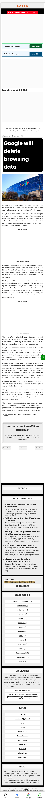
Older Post (39, 448)
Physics (21, 640)
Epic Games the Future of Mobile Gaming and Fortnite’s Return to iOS (21, 546)
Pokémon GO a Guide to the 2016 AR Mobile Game (20, 505)
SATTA (26, 789)
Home (22, 448)
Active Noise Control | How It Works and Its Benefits (22, 519)
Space (21, 649)
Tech (33, 414)
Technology (6, 416)
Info (15, 414)
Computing (21, 606)
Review (22, 727)
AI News (22, 714)
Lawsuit (28, 414)
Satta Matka (26, 790)
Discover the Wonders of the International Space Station (17, 560)
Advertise (23, 744)
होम (5, 795)
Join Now (36, 46)
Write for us (22, 732)
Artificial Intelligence (20, 601)
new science (29, 408)
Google (11, 414)
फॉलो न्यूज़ (28, 795)
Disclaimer (22, 753)
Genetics (21, 623)
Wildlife (21, 661)
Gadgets (21, 614)
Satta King (35, 790)
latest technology (32, 405)
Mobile (21, 636)
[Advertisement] (22, 28)
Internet (21, 414)
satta (31, 780)
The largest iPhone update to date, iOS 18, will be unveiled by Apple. (22, 533)
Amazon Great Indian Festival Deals (22, 12)
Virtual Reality (21, 657)
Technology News (22, 719)
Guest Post (22, 740)
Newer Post (6, 448)
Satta (8, 403)
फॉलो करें (17, 795)
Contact (22, 749)
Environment (21, 610)
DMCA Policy (23, 757)
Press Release (22, 736)
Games (20, 618)
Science (21, 644)
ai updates (12, 405)
